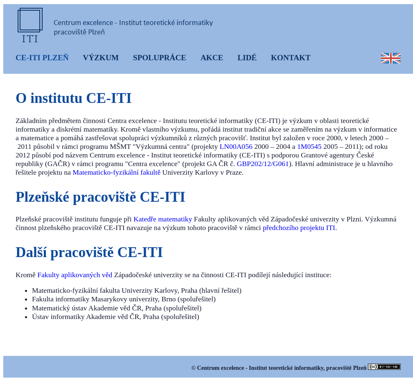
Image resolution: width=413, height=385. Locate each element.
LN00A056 (236, 146)
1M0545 (309, 146)
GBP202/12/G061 (263, 163)
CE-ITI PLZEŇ (42, 57)
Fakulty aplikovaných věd (74, 275)
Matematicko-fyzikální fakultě (116, 172)
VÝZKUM (100, 57)
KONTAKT (291, 57)
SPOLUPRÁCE (159, 57)
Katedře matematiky (163, 219)
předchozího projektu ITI (299, 227)
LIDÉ (247, 57)
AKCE (211, 57)
